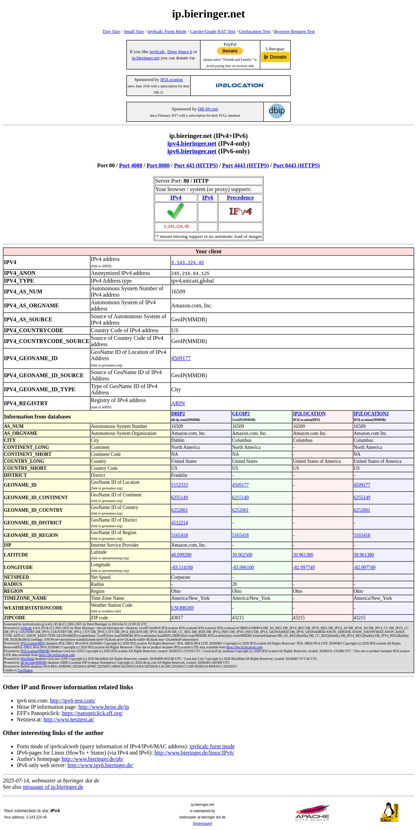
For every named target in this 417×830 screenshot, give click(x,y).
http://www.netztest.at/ (68, 719)
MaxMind (27, 659)
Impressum (202, 823)
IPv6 (207, 198)
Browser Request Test (294, 31)
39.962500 (242, 555)
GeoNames (25, 670)
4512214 (179, 522)
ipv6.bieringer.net (192, 151)
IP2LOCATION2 (371, 413)
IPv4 (175, 198)
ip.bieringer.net (146, 57)
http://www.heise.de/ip (103, 707)
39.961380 (303, 555)
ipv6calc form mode (212, 746)
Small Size (134, 31)
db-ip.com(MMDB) (34, 662)
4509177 (181, 358)
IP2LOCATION (309, 413)
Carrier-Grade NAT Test (212, 31)
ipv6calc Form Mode (167, 31)
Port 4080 (130, 165)
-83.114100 (182, 567)
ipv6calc (157, 51)
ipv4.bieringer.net (192, 143)
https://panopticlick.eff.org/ (92, 713)
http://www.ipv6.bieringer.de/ (100, 765)
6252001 (179, 510)
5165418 (179, 535)
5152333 (179, 485)
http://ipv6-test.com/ (72, 701)
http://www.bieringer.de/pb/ (92, 759)
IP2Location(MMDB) (35, 651)
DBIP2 (178, 413)
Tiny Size (111, 31)
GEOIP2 (241, 413)
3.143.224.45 (187, 262)
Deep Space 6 (179, 51)
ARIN (178, 403)
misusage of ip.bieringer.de (53, 787)
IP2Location (171, 79)
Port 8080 (158, 165)
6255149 (179, 497)
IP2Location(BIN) (33, 643)
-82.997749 (304, 567)
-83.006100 (243, 567)
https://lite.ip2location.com (244, 647)
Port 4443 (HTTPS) (245, 165)
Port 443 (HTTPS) (196, 165)
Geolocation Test (254, 31)
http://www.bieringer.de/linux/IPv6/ (194, 753)
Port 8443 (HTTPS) (296, 165)
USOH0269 (182, 608)
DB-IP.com (208, 108)
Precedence (240, 198)
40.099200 (181, 555)
